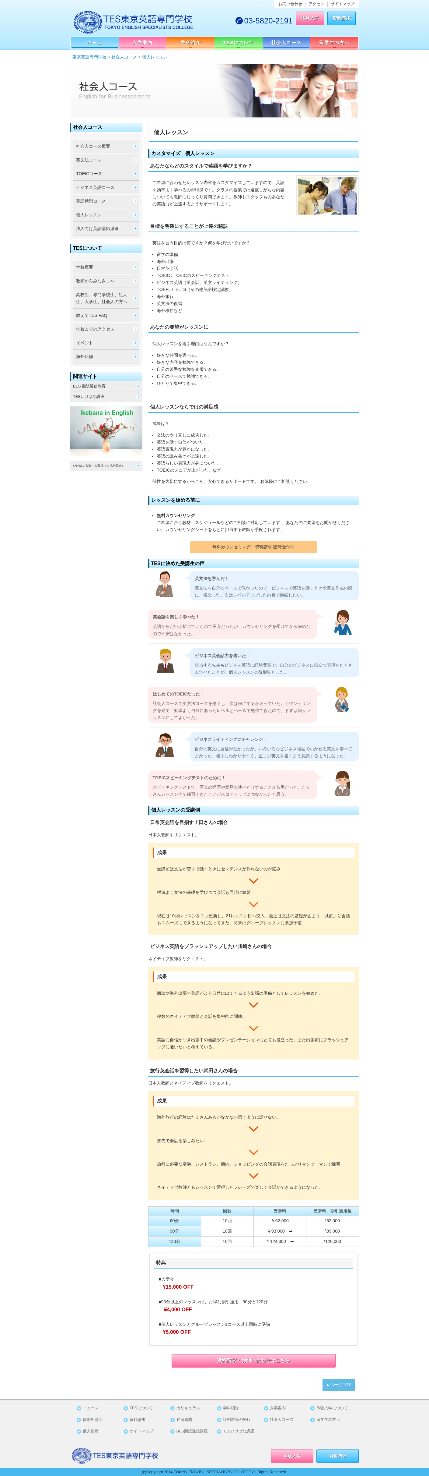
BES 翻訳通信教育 (89, 386)
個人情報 (91, 1431)
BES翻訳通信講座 (192, 1431)
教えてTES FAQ (91, 315)
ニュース (91, 1408)
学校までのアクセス (95, 329)
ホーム (94, 42)
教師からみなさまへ (95, 280)
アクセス (316, 4)
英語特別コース (91, 201)
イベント (84, 342)
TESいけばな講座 (88, 396)
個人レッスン (89, 214)
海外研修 (84, 356)
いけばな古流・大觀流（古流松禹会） (106, 465)
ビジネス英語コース (95, 187)
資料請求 (342, 18)
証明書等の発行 (237, 1420)
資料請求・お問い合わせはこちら (253, 1360)
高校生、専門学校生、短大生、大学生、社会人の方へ (101, 298)
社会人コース (286, 42)
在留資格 (184, 1420)
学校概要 (84, 267)
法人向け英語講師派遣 (97, 228)
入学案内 (142, 42)
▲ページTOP (339, 1384)
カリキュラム (188, 1408)
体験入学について (332, 1408)
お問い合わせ (290, 4)
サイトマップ (342, 4)
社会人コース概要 (93, 146)
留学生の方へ (334, 42)
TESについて (238, 42)
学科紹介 (190, 42)
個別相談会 (93, 1420)
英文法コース (89, 160)
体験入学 (310, 18)
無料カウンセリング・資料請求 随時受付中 (253, 546)
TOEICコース (89, 173)
